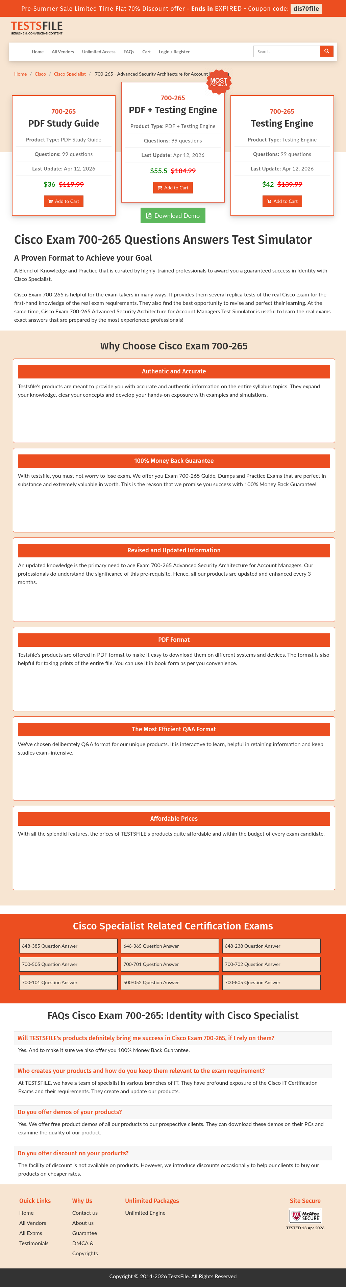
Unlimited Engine (145, 1212)
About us (83, 1222)
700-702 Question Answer (252, 964)
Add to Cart (63, 201)
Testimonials (33, 1243)
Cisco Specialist (70, 74)
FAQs (129, 51)
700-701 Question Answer (151, 964)
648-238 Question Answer (252, 946)
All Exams (30, 1233)
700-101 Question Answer (49, 982)
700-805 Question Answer (252, 982)
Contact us (85, 1212)
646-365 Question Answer (151, 946)
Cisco (40, 74)
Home (38, 51)
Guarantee (84, 1233)
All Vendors (63, 51)
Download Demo (173, 215)
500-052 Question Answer (151, 982)
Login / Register (174, 51)
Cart (146, 51)
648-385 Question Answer (49, 946)
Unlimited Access (99, 51)
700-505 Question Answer (49, 964)
